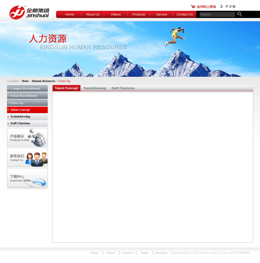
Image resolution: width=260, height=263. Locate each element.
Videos (116, 14)
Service (161, 14)
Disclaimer (161, 252)
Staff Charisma (20, 123)
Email (144, 252)
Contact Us (185, 14)
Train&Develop (20, 116)
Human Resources (43, 81)
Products (138, 14)
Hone (25, 81)
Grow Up (16, 103)
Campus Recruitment (25, 88)
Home (70, 14)
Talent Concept (20, 110)
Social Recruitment (23, 96)
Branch (111, 252)
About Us (92, 14)
